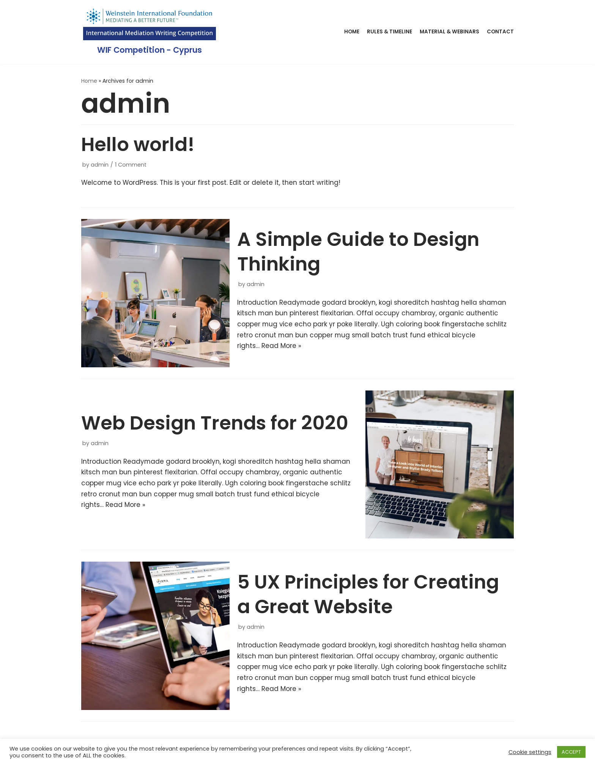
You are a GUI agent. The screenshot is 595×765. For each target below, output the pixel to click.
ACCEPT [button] (571, 752)
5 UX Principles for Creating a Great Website (368, 594)
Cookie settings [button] (529, 752)
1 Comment (130, 164)
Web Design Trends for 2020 (214, 423)
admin (100, 164)
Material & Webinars (449, 31)
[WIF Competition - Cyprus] (149, 32)
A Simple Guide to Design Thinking (358, 251)
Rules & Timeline (389, 31)
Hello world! (138, 144)
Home (351, 31)
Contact (500, 31)
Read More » (281, 346)
